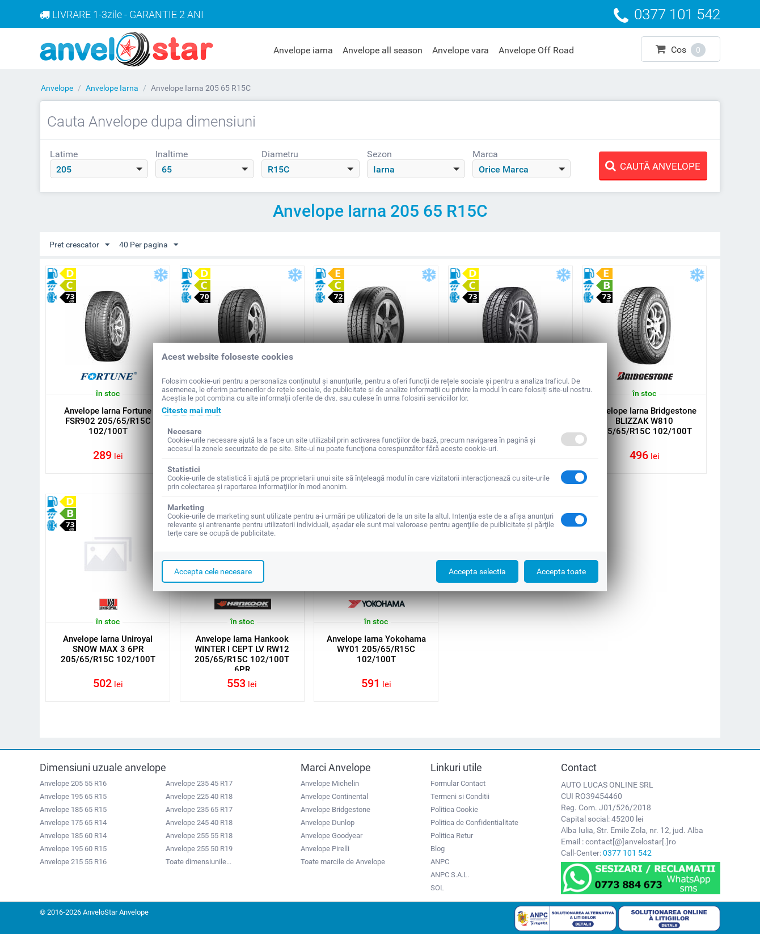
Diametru (279, 154)
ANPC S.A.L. (449, 874)
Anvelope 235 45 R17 (199, 783)
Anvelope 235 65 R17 (199, 809)
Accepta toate (561, 571)
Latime (64, 154)
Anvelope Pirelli (325, 848)
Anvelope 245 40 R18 (199, 822)
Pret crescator (79, 245)
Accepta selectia (477, 571)
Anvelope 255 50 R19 (199, 848)
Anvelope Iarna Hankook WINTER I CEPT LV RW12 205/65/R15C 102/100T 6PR (242, 654)
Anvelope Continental (334, 796)
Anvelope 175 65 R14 (73, 822)
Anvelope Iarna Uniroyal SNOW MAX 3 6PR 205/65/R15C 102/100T (108, 649)
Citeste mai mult (191, 410)
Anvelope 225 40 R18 (199, 796)
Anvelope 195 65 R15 (73, 796)
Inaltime (171, 154)
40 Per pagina (148, 245)
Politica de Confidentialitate (474, 822)
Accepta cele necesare (213, 571)
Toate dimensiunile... (198, 861)
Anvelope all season (383, 50)
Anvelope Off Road (536, 50)
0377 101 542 (627, 852)
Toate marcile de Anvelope (343, 861)
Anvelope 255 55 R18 (199, 835)
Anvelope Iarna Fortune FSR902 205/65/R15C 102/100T (107, 421)
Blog (437, 848)
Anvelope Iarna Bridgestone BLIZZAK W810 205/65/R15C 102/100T (644, 421)
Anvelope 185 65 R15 (73, 809)
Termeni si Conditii (459, 796)
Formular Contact (457, 783)
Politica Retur (451, 835)
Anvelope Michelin (330, 783)
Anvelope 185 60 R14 (73, 835)
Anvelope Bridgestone (335, 809)
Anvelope (57, 87)
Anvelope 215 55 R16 (73, 861)
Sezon (379, 154)
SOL (437, 887)
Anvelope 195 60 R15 (73, 848)
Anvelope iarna (303, 50)
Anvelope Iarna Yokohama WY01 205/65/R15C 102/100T (376, 649)
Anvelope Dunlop (327, 822)
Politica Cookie (454, 809)
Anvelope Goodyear (331, 835)
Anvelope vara (460, 50)
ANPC (439, 861)
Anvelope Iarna (112, 87)
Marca (485, 154)
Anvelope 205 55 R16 (73, 783)
